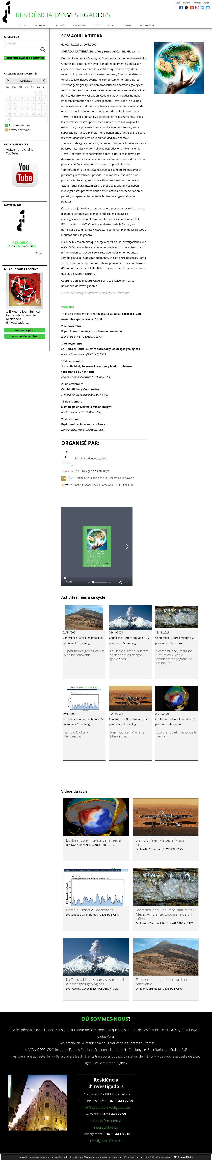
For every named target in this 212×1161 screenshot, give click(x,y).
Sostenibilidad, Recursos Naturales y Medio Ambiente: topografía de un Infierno (174, 657)
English (206, 2)
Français (197, 2)
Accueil (23, 25)
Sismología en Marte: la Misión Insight (127, 734)
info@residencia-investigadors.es (106, 1107)
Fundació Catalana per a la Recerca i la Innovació (104, 478)
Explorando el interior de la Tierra (176, 734)
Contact (128, 25)
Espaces (112, 25)
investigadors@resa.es (106, 1140)
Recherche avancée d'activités (25, 58)
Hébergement (147, 25)
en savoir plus (24, 330)
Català (178, 2)
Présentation (42, 25)
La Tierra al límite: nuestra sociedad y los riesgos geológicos (129, 655)
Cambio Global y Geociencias (76, 734)
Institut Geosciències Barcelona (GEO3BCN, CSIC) (104, 485)
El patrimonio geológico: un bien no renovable (84, 653)
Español (187, 2)
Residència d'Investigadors (90, 458)
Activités (60, 25)
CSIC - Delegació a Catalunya (91, 471)
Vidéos (97, 25)
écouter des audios (24, 336)
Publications (79, 25)
